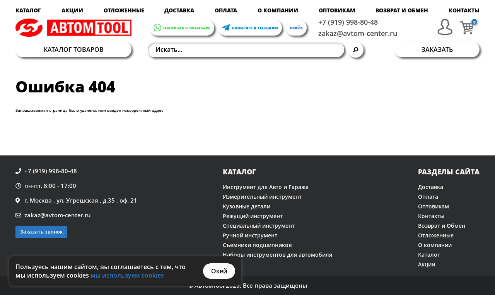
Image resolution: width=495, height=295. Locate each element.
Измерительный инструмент (262, 196)
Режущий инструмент (253, 216)
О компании (278, 10)
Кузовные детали (246, 206)
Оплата (226, 10)
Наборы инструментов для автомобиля (277, 254)
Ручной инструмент (250, 235)
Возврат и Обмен (402, 10)
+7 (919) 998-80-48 (348, 22)
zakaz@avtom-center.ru (357, 33)
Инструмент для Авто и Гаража (266, 187)
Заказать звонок (41, 231)
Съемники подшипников (257, 245)
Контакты (464, 10)
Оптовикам (337, 10)
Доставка (179, 10)
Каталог (28, 10)
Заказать (437, 49)
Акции (72, 10)
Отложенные (124, 10)
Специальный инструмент (259, 225)
